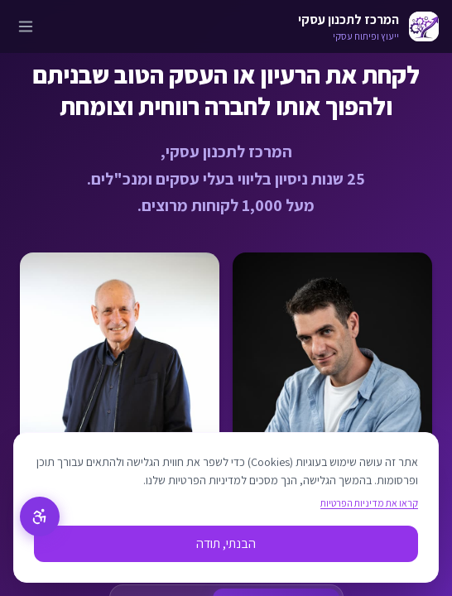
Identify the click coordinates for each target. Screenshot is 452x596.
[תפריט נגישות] (40, 516)
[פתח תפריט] (25, 26)
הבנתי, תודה (226, 543)
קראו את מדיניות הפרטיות (369, 503)
